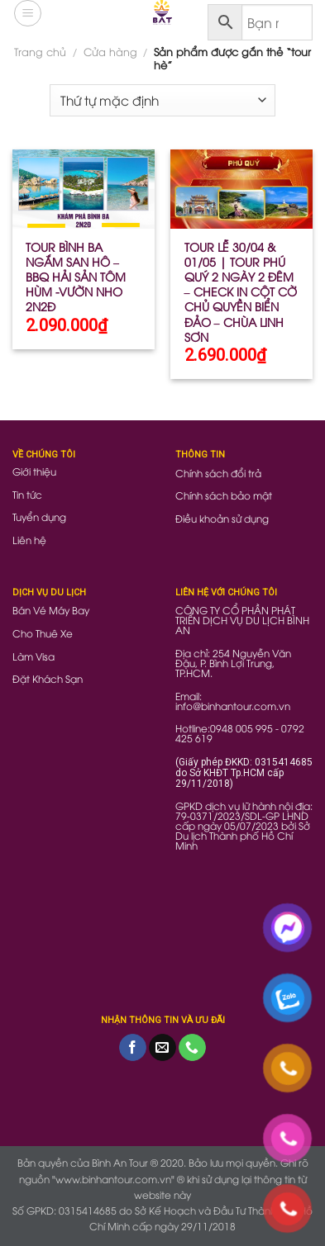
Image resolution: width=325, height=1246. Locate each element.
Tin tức (27, 494)
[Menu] (27, 13)
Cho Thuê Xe (42, 633)
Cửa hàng (110, 51)
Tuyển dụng (39, 516)
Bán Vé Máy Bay (50, 610)
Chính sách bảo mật (223, 495)
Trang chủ (40, 51)
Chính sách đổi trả (218, 473)
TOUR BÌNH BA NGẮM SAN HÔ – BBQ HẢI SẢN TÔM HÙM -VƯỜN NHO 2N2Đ (76, 277)
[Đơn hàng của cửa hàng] (162, 100)
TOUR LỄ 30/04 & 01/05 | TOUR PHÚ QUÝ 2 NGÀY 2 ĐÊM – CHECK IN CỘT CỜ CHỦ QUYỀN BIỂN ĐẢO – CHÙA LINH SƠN (240, 291)
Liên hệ (29, 540)
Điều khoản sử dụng (222, 518)
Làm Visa (33, 656)
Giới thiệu (34, 471)
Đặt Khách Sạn (47, 678)
